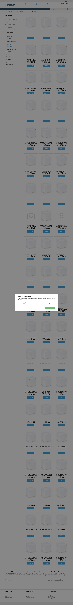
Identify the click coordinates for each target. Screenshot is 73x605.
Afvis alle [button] (40, 308)
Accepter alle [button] (50, 308)
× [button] (56, 295)
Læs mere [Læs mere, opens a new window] (20, 299)
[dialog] (36, 302)
